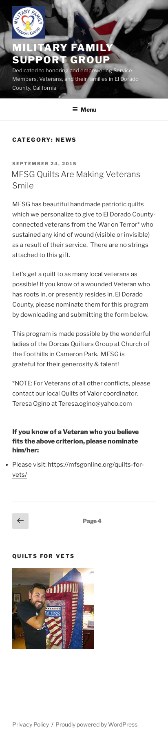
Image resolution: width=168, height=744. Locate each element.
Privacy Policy (30, 724)
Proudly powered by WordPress (96, 724)
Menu (84, 109)
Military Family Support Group (63, 54)
